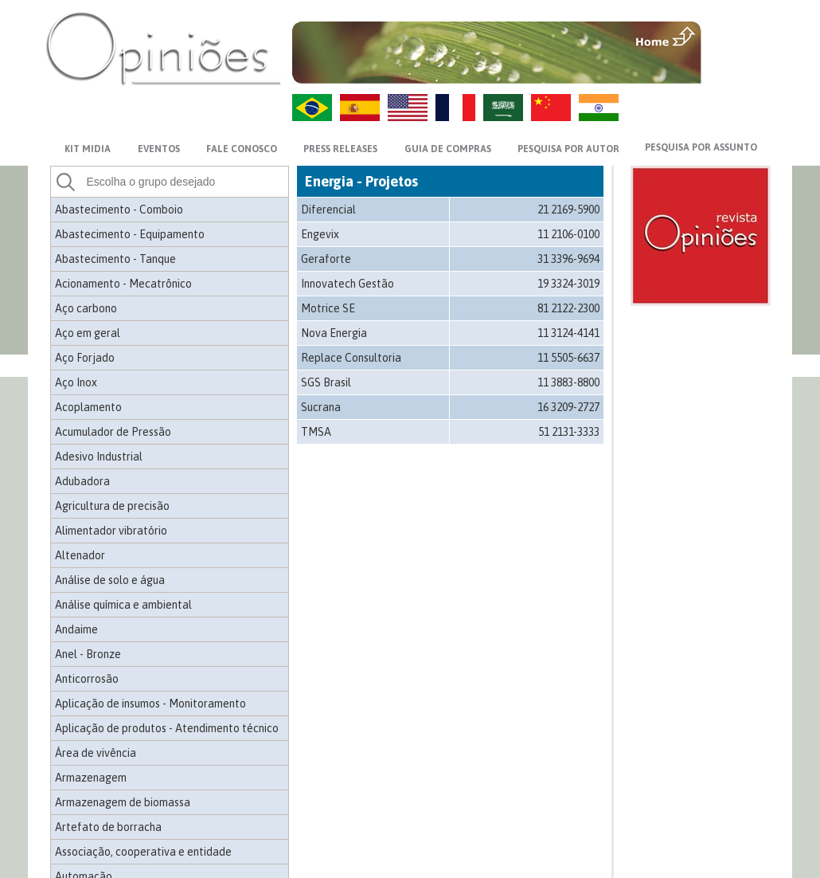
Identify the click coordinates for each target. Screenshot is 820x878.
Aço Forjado (85, 357)
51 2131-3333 (568, 431)
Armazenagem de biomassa (122, 802)
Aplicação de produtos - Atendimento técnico (167, 728)
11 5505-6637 (568, 357)
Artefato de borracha (108, 827)
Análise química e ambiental (123, 604)
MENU (737, 36)
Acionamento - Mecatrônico (123, 283)
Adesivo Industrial (99, 456)
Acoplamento (88, 407)
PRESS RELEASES (340, 149)
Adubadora (82, 481)
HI (599, 107)
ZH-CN (551, 107)
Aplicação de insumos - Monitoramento (150, 703)
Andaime (76, 629)
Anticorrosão (87, 678)
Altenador (80, 555)
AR (503, 107)
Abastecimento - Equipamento (130, 234)
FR (455, 107)
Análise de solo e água (110, 580)
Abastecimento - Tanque (115, 259)
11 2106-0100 (568, 234)
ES (360, 107)
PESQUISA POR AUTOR (568, 149)
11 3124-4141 (568, 333)
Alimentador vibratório (111, 530)
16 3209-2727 (568, 407)
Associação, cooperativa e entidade (143, 851)
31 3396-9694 (568, 259)
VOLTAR (737, 69)
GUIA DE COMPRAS (447, 149)
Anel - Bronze (88, 654)
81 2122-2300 (568, 308)
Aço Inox (76, 382)
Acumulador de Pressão (113, 431)
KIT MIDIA (87, 149)
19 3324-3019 (568, 283)
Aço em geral (87, 333)
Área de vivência (95, 753)
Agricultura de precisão (112, 506)
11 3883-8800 (568, 382)
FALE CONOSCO (241, 149)
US (408, 107)
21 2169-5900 (568, 209)
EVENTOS (159, 149)
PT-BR (312, 107)
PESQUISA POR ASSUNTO (701, 147)
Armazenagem (91, 777)
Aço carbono (86, 308)
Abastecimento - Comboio (119, 209)
